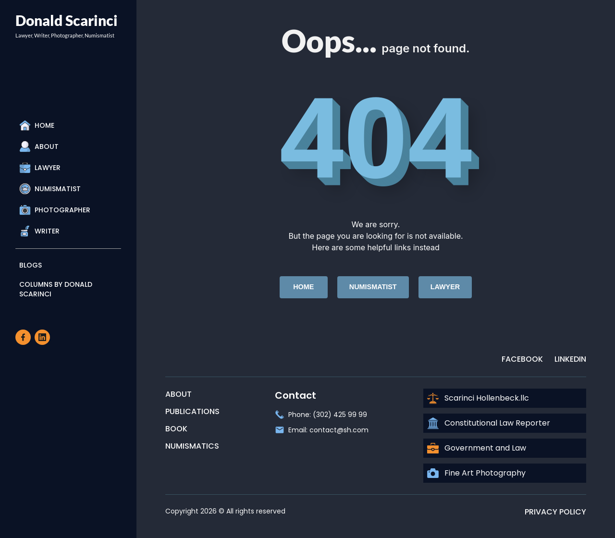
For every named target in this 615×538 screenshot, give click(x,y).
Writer (39, 231)
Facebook (522, 359)
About (39, 146)
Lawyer (40, 167)
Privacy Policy (555, 511)
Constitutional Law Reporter (488, 423)
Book (176, 428)
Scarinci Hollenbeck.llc (478, 398)
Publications (192, 411)
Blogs (30, 265)
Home (36, 125)
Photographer (54, 210)
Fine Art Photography (476, 473)
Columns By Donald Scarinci (55, 289)
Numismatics (192, 446)
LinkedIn (570, 359)
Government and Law (476, 448)
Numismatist (50, 189)
